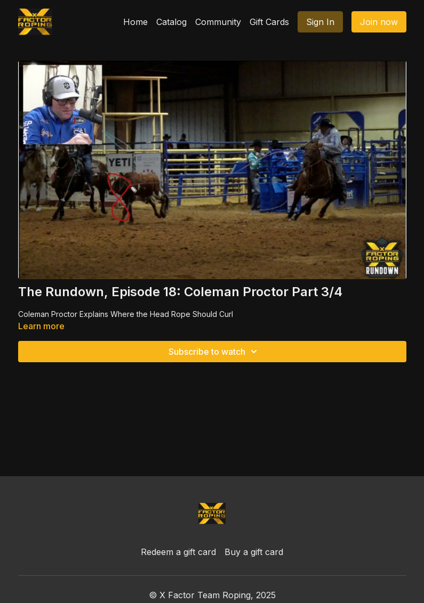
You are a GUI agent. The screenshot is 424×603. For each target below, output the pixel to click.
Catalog (171, 22)
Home (135, 22)
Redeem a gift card (178, 552)
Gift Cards (269, 22)
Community (218, 22)
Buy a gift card (254, 552)
